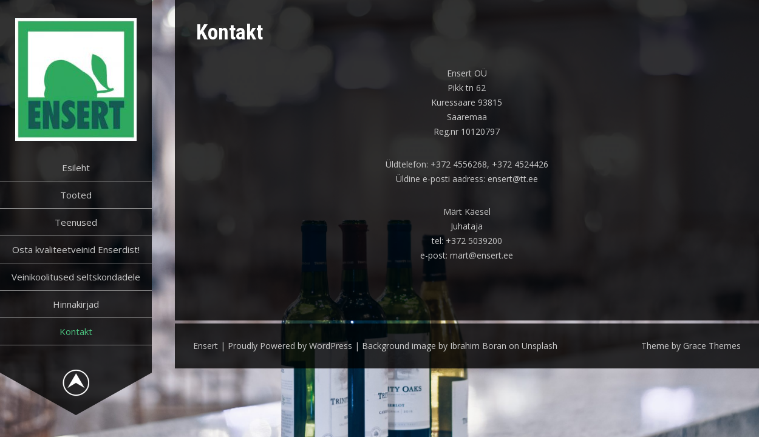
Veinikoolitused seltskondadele (76, 277)
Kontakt (76, 331)
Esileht (76, 167)
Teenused (76, 222)
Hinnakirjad (76, 304)
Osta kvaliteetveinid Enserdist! (76, 249)
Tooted (76, 195)
